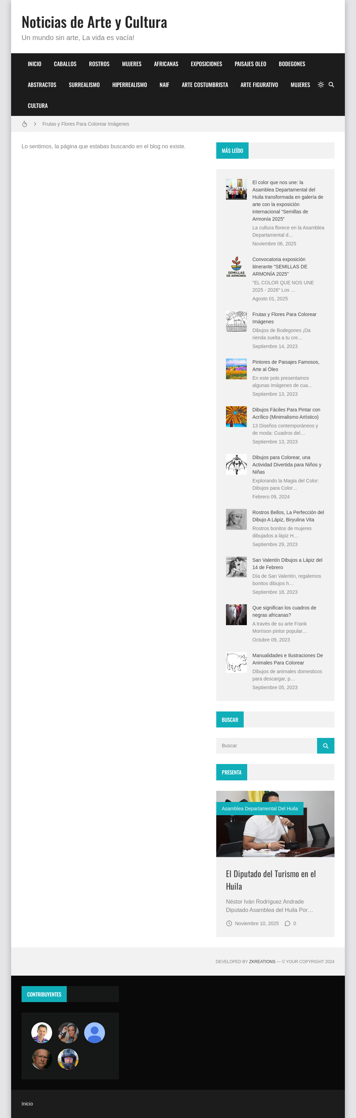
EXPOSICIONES (206, 64)
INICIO (34, 64)
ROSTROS (99, 64)
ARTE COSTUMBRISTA (205, 84)
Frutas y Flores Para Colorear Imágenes (85, 124)
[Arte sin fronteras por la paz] (41, 1032)
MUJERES (131, 64)
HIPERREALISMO (129, 84)
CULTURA (38, 105)
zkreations (262, 961)
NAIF (164, 84)
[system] (321, 84)
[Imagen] (275, 824)
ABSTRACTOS (42, 84)
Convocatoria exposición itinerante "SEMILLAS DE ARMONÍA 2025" (279, 267)
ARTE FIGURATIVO (259, 84)
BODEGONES (292, 64)
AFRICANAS (166, 64)
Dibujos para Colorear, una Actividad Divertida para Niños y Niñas (286, 465)
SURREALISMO (84, 84)
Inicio (27, 1104)
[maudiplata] (68, 1059)
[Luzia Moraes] (68, 1032)
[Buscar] (331, 84)
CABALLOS (65, 64)
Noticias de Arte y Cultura (94, 21)
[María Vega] (94, 1032)
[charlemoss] (41, 1059)
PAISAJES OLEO (250, 64)
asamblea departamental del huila (260, 808)
